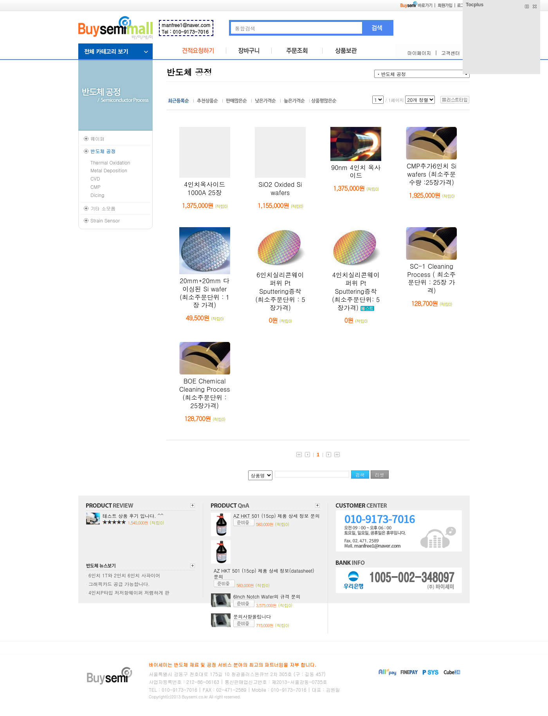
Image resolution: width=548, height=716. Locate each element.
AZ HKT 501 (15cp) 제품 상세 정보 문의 (276, 515)
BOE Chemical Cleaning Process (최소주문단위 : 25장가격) (204, 393)
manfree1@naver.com (186, 25)
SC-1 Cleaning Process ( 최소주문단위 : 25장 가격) (431, 278)
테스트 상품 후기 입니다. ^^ (133, 515)
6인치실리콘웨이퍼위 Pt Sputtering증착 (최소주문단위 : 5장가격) (280, 291)
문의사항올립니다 (252, 616)
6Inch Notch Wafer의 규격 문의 (267, 596)
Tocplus (474, 4)
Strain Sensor (105, 220)
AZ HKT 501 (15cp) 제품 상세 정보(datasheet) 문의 (264, 573)
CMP (95, 186)
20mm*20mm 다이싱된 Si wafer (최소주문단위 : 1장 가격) (204, 292)
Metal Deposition (108, 170)
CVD (95, 178)
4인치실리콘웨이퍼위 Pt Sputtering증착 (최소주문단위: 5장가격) (356, 291)
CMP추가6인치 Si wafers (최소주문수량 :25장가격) (431, 174)
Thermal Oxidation (110, 162)
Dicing (97, 195)
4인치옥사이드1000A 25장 (204, 188)
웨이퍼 (97, 138)
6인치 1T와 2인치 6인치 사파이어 (124, 575)
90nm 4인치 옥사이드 (355, 171)
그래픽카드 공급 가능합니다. (119, 583)
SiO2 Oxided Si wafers (280, 188)
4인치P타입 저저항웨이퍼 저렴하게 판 (128, 592)
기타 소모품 (102, 208)
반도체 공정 (102, 151)
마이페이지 (419, 52)
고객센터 (450, 52)
